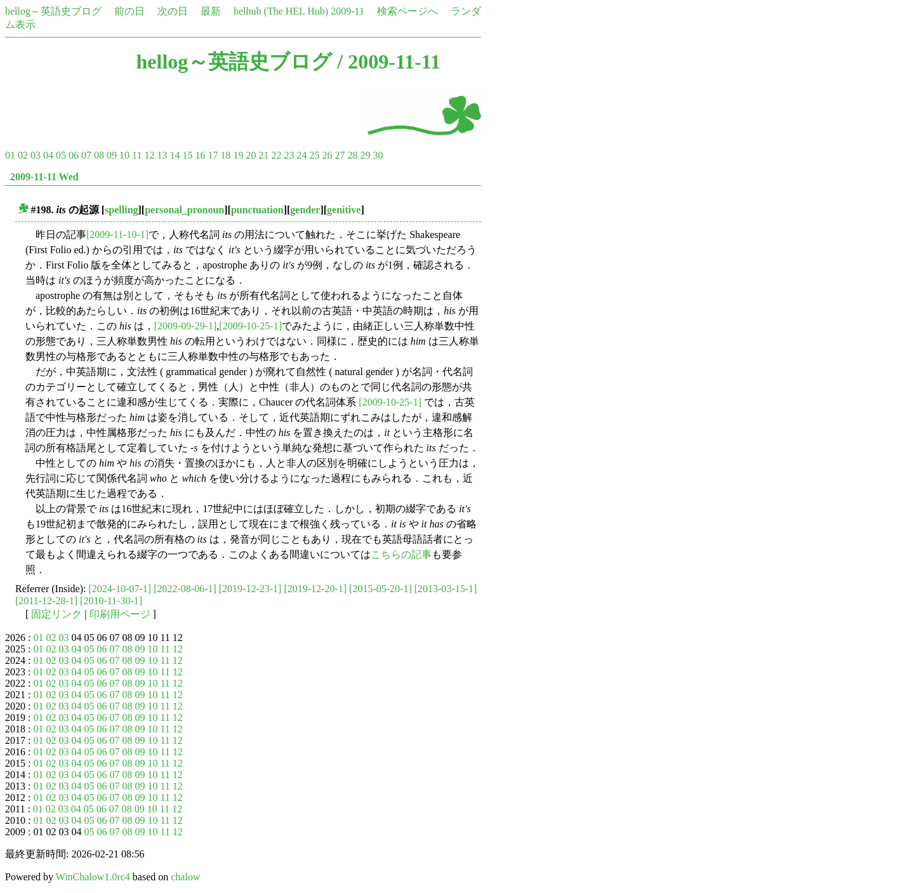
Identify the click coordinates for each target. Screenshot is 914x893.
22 (276, 155)
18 (225, 155)
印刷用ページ (119, 614)
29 (365, 155)
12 (149, 155)
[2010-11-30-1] (111, 600)
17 (213, 155)
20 (251, 155)
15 (187, 155)
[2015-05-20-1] (380, 588)
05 (61, 155)
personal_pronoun (184, 209)
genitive (344, 209)
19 (238, 155)
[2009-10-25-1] (250, 326)
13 (162, 155)
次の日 (172, 11)
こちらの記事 (401, 554)
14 (174, 155)
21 (263, 155)
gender (305, 209)
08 (99, 155)
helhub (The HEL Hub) (281, 11)
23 (289, 155)
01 (10, 155)
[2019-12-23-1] (250, 588)
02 (23, 155)
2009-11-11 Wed (44, 176)
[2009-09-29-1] (185, 326)
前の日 (129, 11)
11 (137, 155)
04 (48, 155)
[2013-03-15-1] (445, 588)
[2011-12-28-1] (46, 600)
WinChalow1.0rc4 (93, 876)
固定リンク (56, 614)
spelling (121, 209)
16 (200, 155)
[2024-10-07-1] (120, 588)
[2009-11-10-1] (117, 234)
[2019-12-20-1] (315, 588)
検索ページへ (407, 11)
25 (314, 155)
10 (124, 155)
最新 (211, 11)
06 (74, 155)
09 (112, 155)
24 (301, 155)
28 (352, 155)
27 (339, 155)
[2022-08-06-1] (185, 588)
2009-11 (347, 11)
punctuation (257, 209)
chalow (185, 876)
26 (327, 155)
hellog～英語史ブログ (53, 11)
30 (378, 155)
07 (86, 155)
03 (35, 155)
